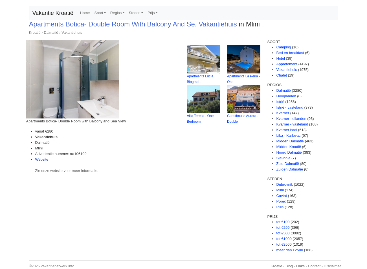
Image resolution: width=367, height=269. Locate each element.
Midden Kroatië (288, 147)
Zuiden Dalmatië (289, 169)
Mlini (280, 190)
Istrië (280, 102)
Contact (314, 266)
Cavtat (281, 196)
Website (42, 159)
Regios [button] (116, 13)
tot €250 (283, 227)
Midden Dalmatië (290, 141)
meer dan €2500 (289, 250)
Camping (283, 47)
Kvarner (282, 113)
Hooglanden (286, 96)
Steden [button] (134, 13)
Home (85, 13)
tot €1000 (284, 239)
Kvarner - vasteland (292, 124)
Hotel (280, 58)
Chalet (281, 75)
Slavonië (283, 158)
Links (300, 266)
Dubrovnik (284, 184)
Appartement (286, 64)
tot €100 (283, 222)
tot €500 (283, 233)
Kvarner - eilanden (291, 118)
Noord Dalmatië (289, 152)
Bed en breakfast (290, 53)
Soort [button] (98, 13)
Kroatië (35, 32)
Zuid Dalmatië (287, 164)
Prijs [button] (151, 13)
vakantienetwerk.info (57, 266)
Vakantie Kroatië (52, 13)
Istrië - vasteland (289, 107)
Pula (280, 207)
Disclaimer (332, 266)
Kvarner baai (286, 130)
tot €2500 (284, 244)
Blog (289, 266)
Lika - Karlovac (288, 135)
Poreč (281, 201)
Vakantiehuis (71, 32)
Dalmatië (51, 32)
